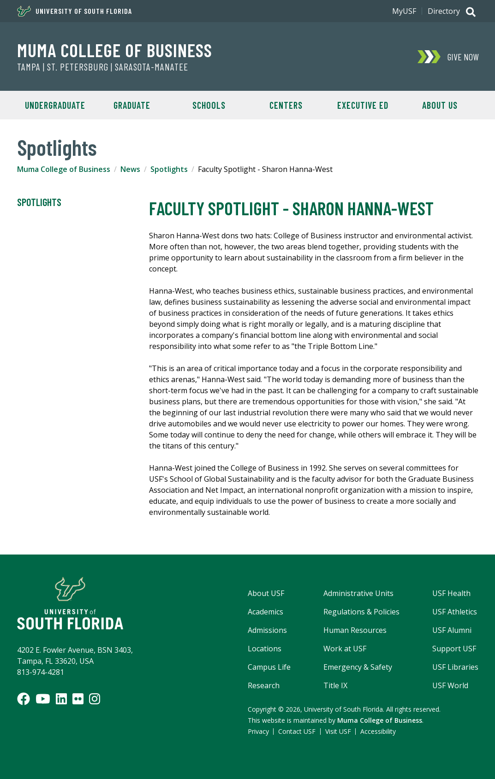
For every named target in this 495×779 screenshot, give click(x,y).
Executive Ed (362, 105)
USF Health (451, 593)
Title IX (335, 685)
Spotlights (169, 169)
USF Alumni (451, 630)
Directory (444, 11)
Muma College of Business (114, 50)
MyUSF (404, 11)
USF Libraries (455, 667)
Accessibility (378, 731)
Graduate (131, 105)
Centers (286, 105)
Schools (209, 105)
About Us (440, 105)
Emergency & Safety (357, 667)
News (130, 169)
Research (264, 685)
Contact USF (297, 731)
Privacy (258, 731)
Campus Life (269, 667)
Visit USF (338, 731)
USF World (450, 685)
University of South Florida (74, 11)
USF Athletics (454, 612)
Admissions (267, 630)
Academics (265, 612)
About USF (266, 593)
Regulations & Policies (361, 612)
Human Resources (355, 630)
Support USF (454, 648)
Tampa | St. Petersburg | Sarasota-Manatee (102, 66)
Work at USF (344, 648)
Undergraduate (55, 105)
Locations (264, 648)
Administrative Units (358, 593)
